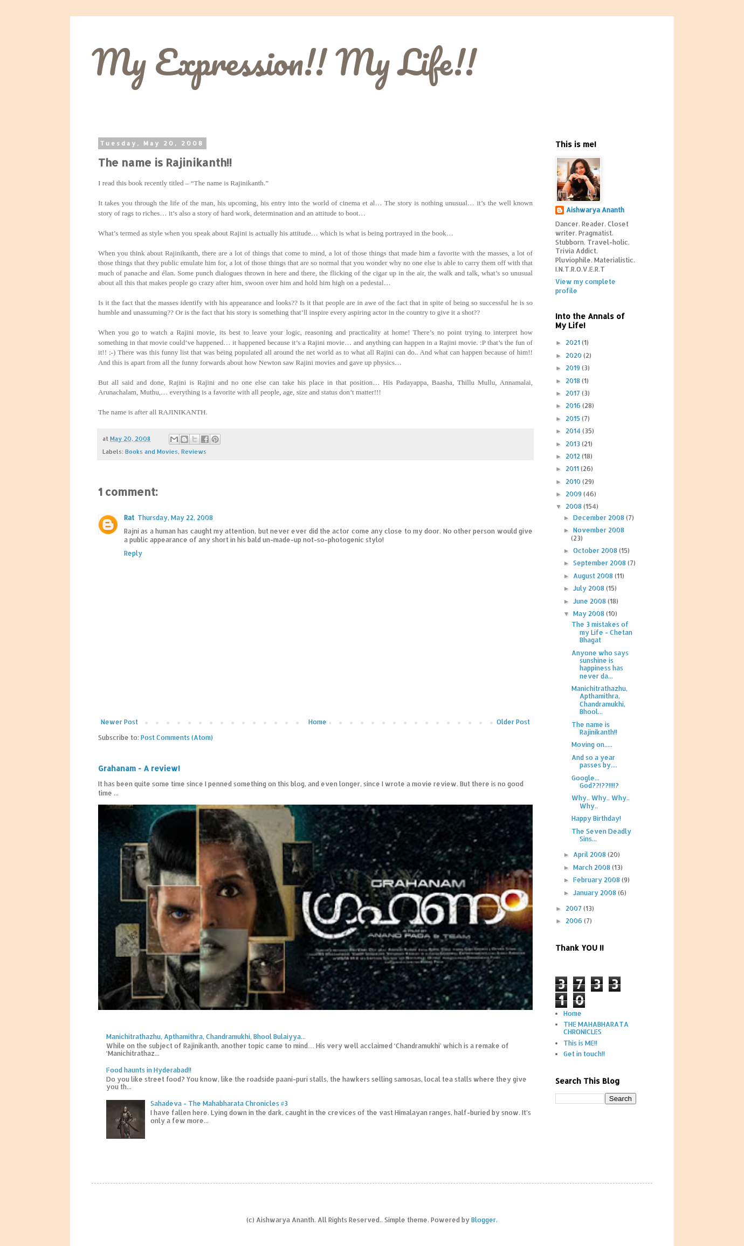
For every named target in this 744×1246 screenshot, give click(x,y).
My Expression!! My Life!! (284, 61)
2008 (574, 506)
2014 (574, 431)
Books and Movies (151, 451)
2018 (574, 381)
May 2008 (589, 614)
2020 (574, 355)
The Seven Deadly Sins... (601, 835)
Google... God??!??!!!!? (595, 782)
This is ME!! (580, 1043)
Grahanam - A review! (139, 768)
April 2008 (590, 854)
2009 (574, 494)
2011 (573, 469)
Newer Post (119, 722)
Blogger (483, 1220)
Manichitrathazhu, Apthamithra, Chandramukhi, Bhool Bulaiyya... (206, 1037)
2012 (574, 456)
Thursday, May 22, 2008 (175, 518)
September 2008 (600, 563)
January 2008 (595, 893)
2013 (574, 444)
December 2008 (599, 518)
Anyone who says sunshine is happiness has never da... (600, 664)
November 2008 (598, 530)
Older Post (513, 722)
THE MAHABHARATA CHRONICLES (596, 1028)
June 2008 (590, 601)
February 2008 (597, 880)
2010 (574, 481)
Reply (133, 553)
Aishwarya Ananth (595, 210)
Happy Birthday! (596, 818)
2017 (574, 393)
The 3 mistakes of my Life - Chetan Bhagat (601, 632)
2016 (574, 406)
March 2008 (592, 867)
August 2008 (594, 576)
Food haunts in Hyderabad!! (148, 1070)
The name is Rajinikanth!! (594, 728)
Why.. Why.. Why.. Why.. (600, 801)
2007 (574, 908)
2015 (574, 418)
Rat (129, 518)
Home (317, 722)
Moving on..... (591, 744)
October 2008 (596, 550)
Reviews (193, 451)
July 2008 (589, 588)
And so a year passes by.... (594, 761)
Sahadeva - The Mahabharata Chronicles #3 (219, 1103)
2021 (574, 342)
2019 (574, 368)
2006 (575, 921)
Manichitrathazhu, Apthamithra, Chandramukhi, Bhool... (599, 700)
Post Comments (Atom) (177, 737)
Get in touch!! (584, 1054)
